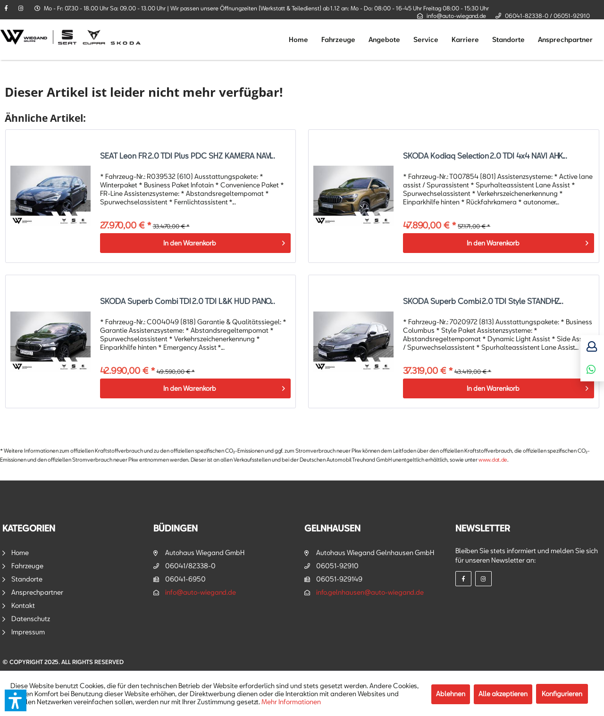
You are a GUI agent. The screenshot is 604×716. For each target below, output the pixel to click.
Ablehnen (450, 694)
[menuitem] (298, 40)
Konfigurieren (562, 694)
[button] (15, 700)
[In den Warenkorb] (195, 243)
